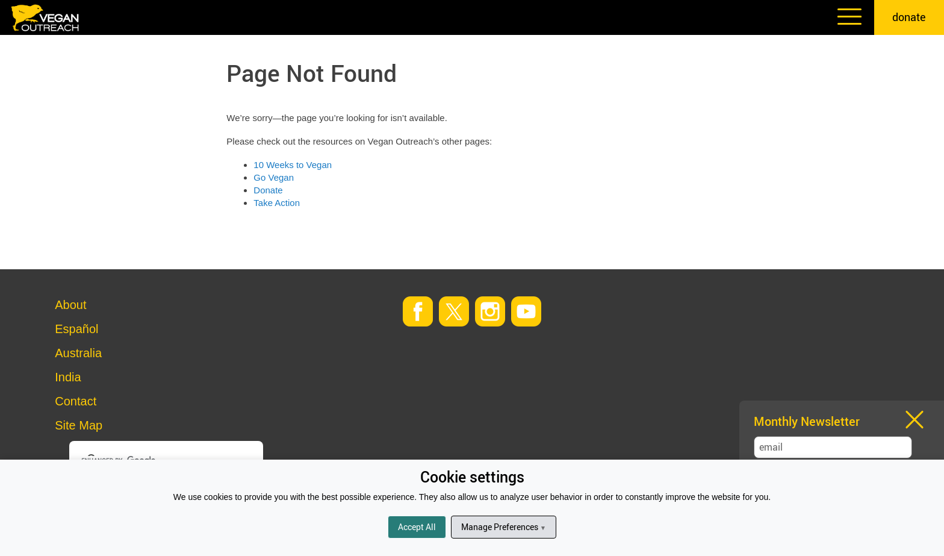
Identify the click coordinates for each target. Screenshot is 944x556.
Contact (75, 401)
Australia (78, 353)
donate (909, 17)
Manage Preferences (503, 527)
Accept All (417, 527)
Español (76, 329)
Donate (267, 190)
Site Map (78, 425)
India (68, 377)
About (70, 304)
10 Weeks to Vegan (292, 165)
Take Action (276, 203)
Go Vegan (273, 177)
